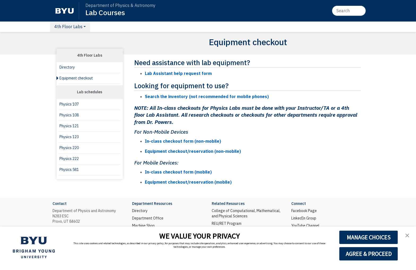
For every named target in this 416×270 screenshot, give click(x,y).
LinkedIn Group (303, 218)
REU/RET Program (226, 223)
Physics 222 (69, 158)
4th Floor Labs (68, 26)
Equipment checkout (76, 78)
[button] (407, 235)
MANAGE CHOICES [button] (369, 237)
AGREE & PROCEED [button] (369, 254)
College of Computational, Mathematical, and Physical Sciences (246, 213)
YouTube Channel (305, 225)
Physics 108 (69, 115)
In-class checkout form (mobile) (178, 172)
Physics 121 (69, 126)
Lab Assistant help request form (178, 73)
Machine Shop (143, 225)
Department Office (147, 218)
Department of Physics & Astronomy (120, 5)
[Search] (349, 11)
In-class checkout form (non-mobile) (183, 141)
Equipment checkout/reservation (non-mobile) (193, 151)
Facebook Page (304, 210)
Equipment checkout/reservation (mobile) (188, 182)
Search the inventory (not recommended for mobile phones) (207, 96)
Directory (67, 67)
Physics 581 (69, 169)
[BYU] (64, 11)
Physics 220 (69, 147)
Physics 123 (69, 136)
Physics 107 (69, 104)
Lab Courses (105, 12)
